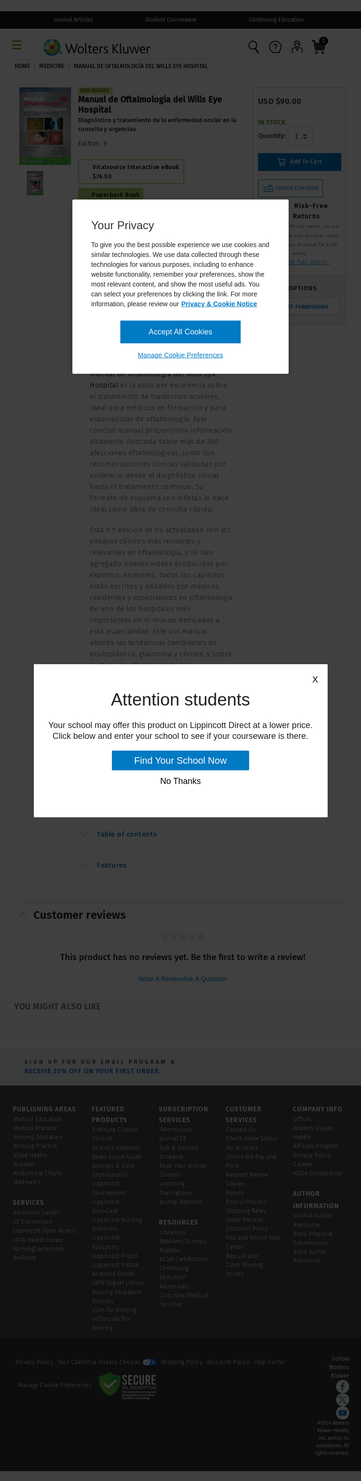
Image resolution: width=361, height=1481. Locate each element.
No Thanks (180, 781)
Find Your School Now (180, 760)
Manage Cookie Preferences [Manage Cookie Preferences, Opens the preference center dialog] (180, 355)
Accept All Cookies (180, 332)
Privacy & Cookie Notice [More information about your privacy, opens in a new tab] (219, 304)
